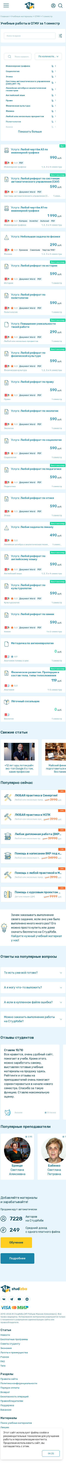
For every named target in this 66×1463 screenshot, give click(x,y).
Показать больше (30, 131)
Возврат (5, 1392)
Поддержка (7, 1405)
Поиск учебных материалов (16, 1423)
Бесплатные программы (14, 1339)
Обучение (16, 1242)
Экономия (6, 1348)
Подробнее (17, 1258)
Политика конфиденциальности (19, 1383)
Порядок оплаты (10, 1387)
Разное (5, 1357)
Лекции (5, 1427)
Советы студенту (10, 1343)
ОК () (51, 1453)
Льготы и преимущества (14, 1352)
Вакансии (6, 1409)
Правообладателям (12, 1401)
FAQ (3, 1361)
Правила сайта (9, 1379)
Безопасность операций (15, 1396)
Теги (3, 1365)
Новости (5, 1335)
